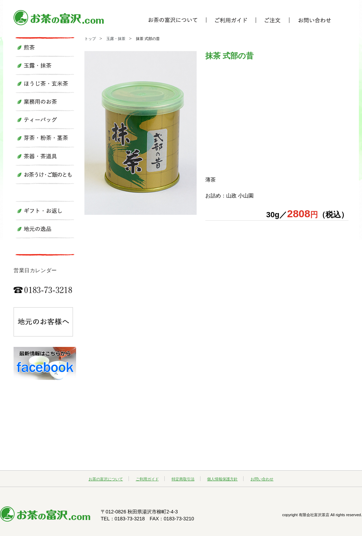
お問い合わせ (261, 479)
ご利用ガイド (147, 479)
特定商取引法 (183, 479)
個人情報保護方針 (222, 479)
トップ (90, 38)
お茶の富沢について (106, 479)
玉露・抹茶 (115, 38)
